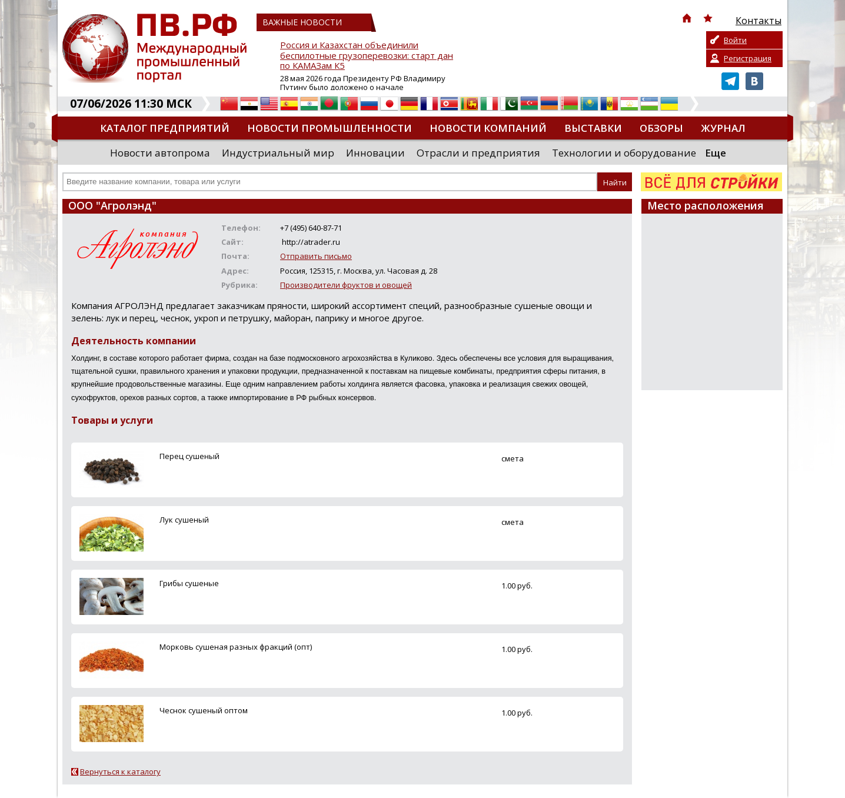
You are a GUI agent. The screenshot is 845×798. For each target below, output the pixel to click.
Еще (715, 152)
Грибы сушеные (189, 583)
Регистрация (747, 58)
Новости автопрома (160, 152)
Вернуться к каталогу (120, 771)
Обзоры (661, 128)
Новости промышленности (329, 128)
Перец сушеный (189, 456)
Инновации (375, 152)
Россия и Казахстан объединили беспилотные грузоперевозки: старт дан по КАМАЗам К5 (366, 55)
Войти (735, 40)
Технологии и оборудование (624, 152)
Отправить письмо (316, 256)
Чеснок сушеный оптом (203, 710)
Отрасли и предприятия (478, 152)
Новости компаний (488, 128)
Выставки (593, 128)
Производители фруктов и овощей (346, 285)
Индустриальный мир (278, 152)
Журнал (723, 128)
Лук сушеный (184, 519)
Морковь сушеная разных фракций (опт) (235, 646)
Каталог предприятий (164, 128)
